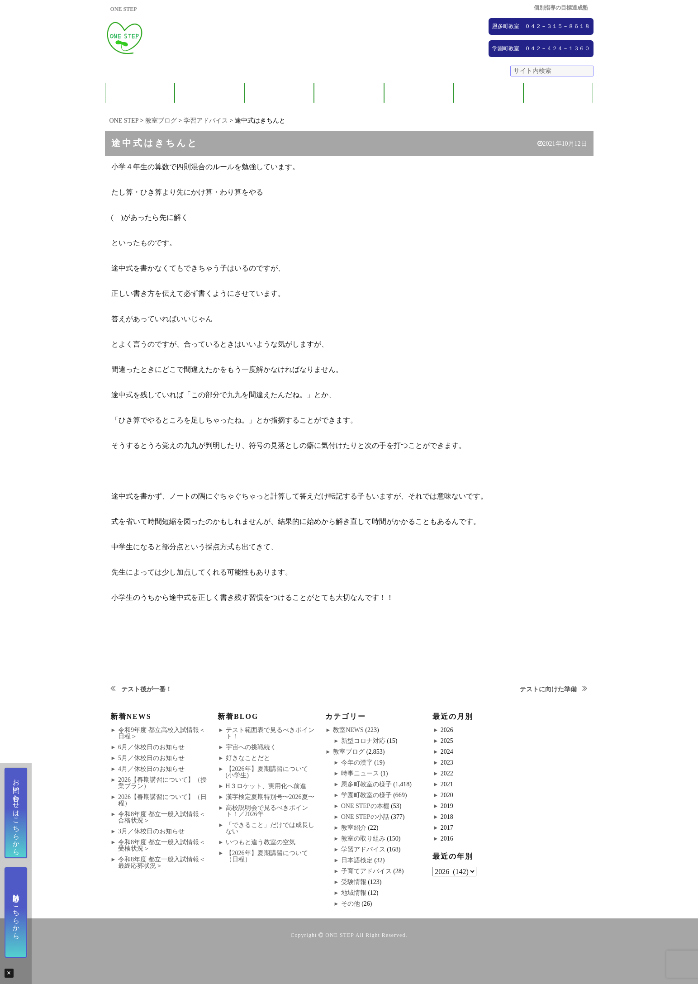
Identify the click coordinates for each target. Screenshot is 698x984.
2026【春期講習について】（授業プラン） (162, 782)
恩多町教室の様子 (366, 784)
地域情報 (353, 892)
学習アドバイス (363, 849)
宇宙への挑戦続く (251, 747)
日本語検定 (357, 860)
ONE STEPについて (139, 93)
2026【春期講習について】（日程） (162, 800)
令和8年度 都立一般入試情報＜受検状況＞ (161, 845)
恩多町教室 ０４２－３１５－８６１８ (541, 26)
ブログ (558, 93)
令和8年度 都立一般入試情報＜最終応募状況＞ (161, 862)
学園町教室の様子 (366, 795)
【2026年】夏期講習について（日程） (267, 856)
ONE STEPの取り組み (349, 93)
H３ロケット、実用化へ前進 (266, 786)
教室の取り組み (363, 838)
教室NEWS (348, 730)
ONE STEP (339, 935)
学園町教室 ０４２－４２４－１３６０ (541, 48)
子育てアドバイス (366, 871)
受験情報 (353, 882)
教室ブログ (349, 751)
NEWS (488, 93)
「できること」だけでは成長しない (270, 828)
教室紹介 (279, 93)
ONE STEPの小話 (365, 816)
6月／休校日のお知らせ (151, 747)
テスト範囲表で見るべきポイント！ (270, 733)
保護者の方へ (209, 93)
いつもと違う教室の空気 (260, 842)
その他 (350, 903)
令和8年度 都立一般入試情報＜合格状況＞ (161, 817)
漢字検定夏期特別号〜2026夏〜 (270, 797)
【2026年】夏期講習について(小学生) (267, 772)
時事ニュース (360, 773)
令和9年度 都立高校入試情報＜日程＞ (161, 733)
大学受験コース (418, 93)
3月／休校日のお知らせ (151, 831)
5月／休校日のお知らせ (151, 758)
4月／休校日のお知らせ (151, 768)
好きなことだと (248, 758)
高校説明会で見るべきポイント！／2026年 (267, 811)
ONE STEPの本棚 (365, 806)
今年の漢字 (357, 762)
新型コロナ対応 (363, 740)
